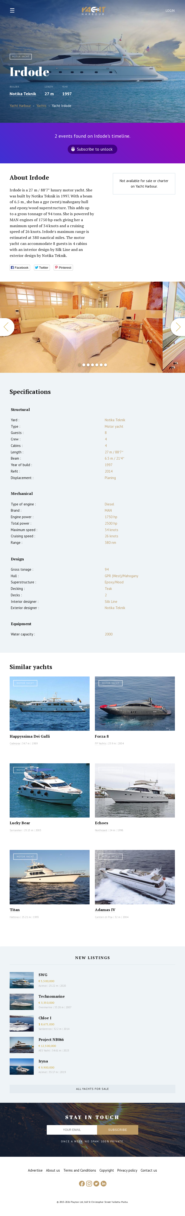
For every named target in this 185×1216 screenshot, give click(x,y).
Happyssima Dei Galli (30, 736)
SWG (43, 974)
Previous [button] (7, 327)
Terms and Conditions (79, 1170)
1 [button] (79, 364)
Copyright (106, 1170)
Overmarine (46, 1007)
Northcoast (101, 830)
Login (170, 11)
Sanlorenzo (45, 1029)
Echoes (101, 822)
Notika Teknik (23, 93)
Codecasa (15, 743)
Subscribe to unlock (94, 149)
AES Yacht (44, 1050)
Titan (15, 909)
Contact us (149, 1170)
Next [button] (178, 327)
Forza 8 (102, 736)
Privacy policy (127, 1170)
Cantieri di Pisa (103, 917)
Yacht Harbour (94, 11)
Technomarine (52, 996)
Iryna (43, 1061)
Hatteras (15, 917)
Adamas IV (105, 909)
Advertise (35, 1170)
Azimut (43, 985)
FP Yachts (100, 743)
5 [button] (96, 364)
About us (53, 1170)
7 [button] (105, 364)
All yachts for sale (92, 1089)
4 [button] (92, 364)
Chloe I (45, 1017)
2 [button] (83, 364)
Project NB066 (51, 1039)
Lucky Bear (20, 822)
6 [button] (101, 364)
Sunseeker (16, 830)
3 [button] (88, 364)
